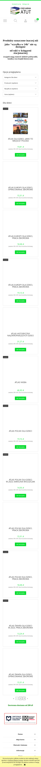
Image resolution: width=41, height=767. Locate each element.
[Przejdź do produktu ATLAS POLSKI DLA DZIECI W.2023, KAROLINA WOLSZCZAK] (20, 467)
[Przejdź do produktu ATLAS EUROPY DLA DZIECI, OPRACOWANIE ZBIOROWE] (20, 174)
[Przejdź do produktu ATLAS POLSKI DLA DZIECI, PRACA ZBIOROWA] (20, 515)
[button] (5, 20)
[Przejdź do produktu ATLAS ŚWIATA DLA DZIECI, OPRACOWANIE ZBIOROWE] (20, 661)
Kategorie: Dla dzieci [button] (10, 77)
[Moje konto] (26, 20)
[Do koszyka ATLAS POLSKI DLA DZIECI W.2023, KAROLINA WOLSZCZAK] (20, 495)
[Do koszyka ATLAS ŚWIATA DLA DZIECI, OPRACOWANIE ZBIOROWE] (20, 690)
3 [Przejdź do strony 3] (24, 698)
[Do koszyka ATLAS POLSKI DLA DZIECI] (20, 447)
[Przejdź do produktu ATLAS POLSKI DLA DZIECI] (20, 418)
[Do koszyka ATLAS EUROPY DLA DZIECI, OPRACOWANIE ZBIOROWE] (20, 203)
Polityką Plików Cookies (15, 760)
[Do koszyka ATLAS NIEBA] (20, 398)
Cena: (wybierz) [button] (9, 94)
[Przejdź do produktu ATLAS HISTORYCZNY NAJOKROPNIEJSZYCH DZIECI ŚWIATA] (20, 320)
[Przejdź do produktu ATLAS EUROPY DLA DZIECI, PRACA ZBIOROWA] (20, 223)
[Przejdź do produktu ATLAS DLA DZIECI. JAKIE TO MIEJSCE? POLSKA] (20, 123)
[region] (20, 30)
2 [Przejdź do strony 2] (20, 698)
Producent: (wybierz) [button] (11, 83)
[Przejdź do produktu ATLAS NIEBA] (20, 369)
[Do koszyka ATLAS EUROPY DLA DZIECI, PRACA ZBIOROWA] (20, 252)
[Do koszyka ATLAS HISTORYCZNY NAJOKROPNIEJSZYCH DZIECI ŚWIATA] (20, 349)
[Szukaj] (15, 20)
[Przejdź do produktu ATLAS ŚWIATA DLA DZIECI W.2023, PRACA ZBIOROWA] (20, 613)
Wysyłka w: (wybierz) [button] (11, 89)
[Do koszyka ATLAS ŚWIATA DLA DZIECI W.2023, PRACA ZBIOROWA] (20, 642)
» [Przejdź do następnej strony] (27, 698)
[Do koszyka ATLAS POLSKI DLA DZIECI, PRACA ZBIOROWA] (20, 544)
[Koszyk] (36, 20)
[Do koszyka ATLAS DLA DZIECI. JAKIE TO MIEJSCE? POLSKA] (20, 155)
